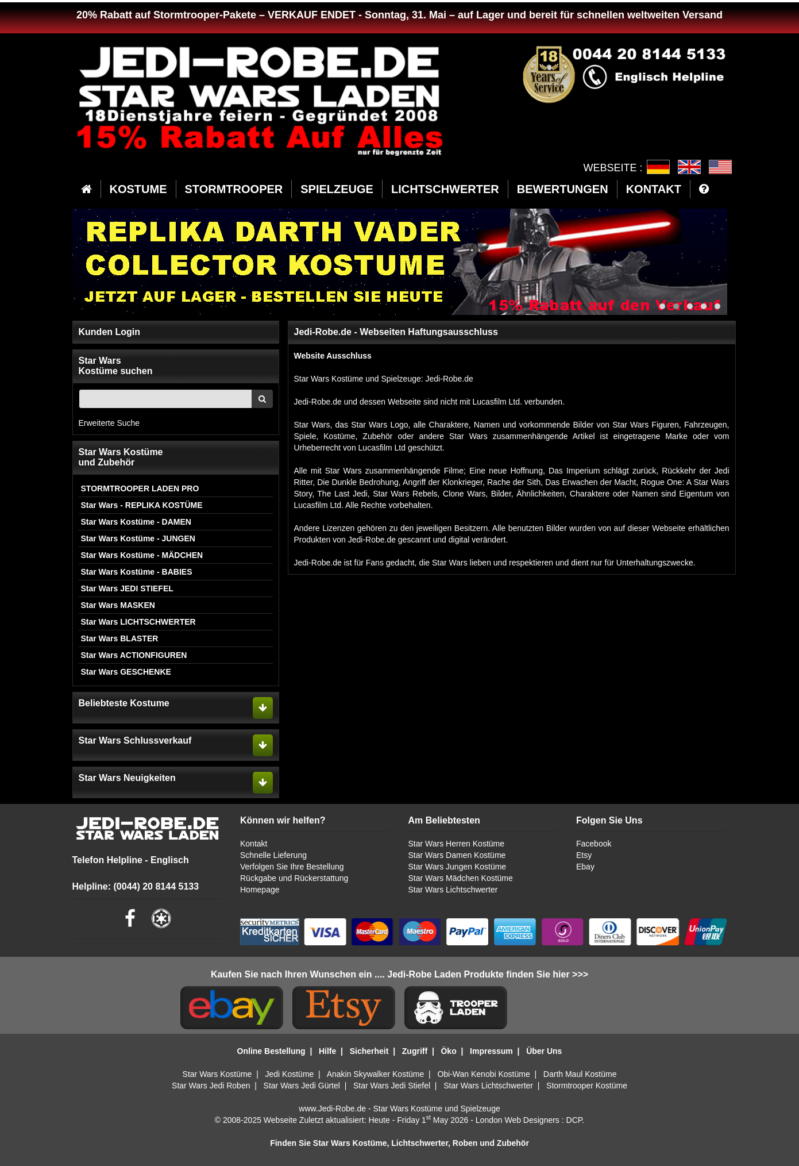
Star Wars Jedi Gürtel (302, 1085)
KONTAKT (653, 189)
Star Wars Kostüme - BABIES (136, 571)
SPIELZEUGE (336, 189)
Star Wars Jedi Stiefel (391, 1085)
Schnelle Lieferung (273, 855)
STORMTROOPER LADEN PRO (140, 488)
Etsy (584, 855)
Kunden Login (110, 332)
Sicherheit (369, 1051)
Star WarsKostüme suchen (116, 366)
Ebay (585, 866)
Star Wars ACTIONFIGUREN (134, 655)
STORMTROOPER (234, 189)
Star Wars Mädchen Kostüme (460, 878)
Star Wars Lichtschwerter (452, 889)
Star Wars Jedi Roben (211, 1085)
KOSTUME (138, 189)
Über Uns (544, 1051)
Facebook (593, 843)
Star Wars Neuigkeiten (127, 778)
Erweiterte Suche (109, 423)
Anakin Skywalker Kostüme (375, 1074)
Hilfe (327, 1051)
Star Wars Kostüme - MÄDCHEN (142, 555)
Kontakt (253, 843)
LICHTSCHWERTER (445, 189)
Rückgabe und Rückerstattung (294, 878)
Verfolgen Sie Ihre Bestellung (292, 866)
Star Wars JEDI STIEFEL (127, 588)
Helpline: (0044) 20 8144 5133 (135, 886)
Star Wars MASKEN (118, 605)
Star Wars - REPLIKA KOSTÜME (142, 505)
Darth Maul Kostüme (580, 1074)
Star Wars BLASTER (120, 638)
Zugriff (414, 1051)
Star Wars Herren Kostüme (456, 843)
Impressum (491, 1051)
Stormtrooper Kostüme (586, 1085)
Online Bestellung (271, 1051)
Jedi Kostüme (289, 1074)
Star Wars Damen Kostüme (456, 855)
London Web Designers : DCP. (530, 1120)
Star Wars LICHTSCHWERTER (138, 621)
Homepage (260, 889)
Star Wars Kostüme (217, 1074)
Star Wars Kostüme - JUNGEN (138, 538)
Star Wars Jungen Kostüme (457, 866)
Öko (448, 1051)
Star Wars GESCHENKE (126, 671)
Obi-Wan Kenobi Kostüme (483, 1074)
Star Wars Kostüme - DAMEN (136, 521)
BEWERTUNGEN (562, 189)
